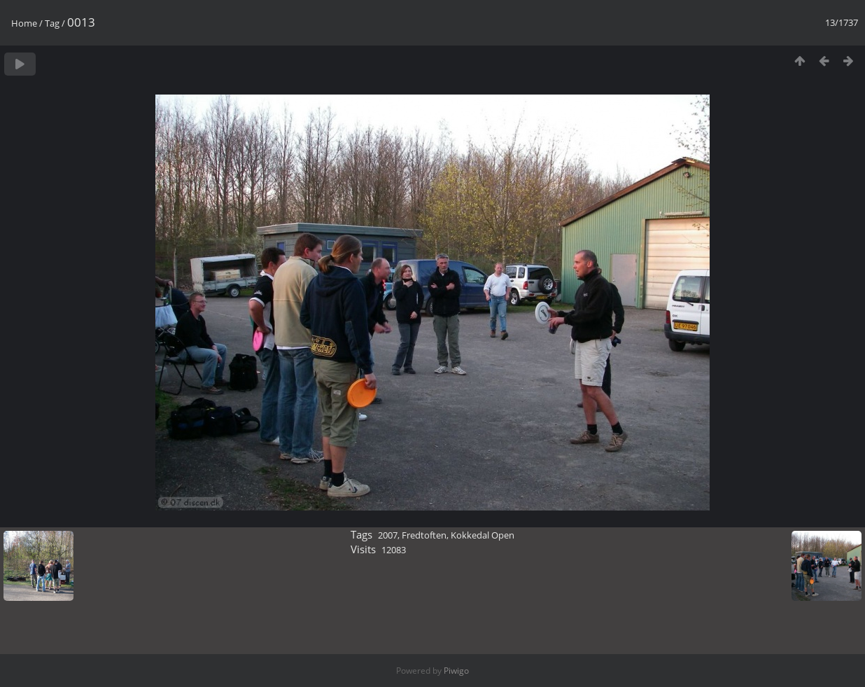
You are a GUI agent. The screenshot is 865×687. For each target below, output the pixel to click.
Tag (52, 23)
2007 (388, 535)
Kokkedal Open (482, 535)
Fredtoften (424, 535)
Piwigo (456, 670)
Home (24, 23)
